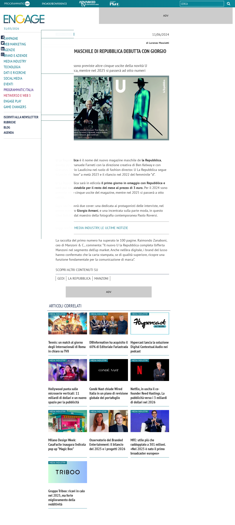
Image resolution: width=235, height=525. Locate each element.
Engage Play (12, 99)
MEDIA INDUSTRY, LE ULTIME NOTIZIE (101, 228)
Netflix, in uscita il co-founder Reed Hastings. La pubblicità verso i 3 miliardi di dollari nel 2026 (149, 395)
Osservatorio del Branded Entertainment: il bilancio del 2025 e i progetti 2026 (107, 444)
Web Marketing (15, 44)
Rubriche (10, 120)
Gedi (60, 278)
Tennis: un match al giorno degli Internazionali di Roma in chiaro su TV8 (67, 346)
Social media (13, 77)
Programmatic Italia (18, 88)
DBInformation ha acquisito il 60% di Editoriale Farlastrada (108, 344)
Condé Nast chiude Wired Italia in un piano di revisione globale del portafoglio (108, 393)
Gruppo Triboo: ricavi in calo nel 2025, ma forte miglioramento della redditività (66, 497)
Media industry (65, 34)
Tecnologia (12, 66)
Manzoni (101, 278)
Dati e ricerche (15, 71)
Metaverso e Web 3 (17, 93)
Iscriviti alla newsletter (21, 115)
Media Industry (15, 60)
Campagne (11, 38)
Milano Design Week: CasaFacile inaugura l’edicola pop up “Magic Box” (67, 444)
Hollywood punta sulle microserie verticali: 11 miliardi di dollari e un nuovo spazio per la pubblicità (67, 395)
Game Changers (15, 104)
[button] (228, 3)
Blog (7, 125)
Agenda (9, 130)
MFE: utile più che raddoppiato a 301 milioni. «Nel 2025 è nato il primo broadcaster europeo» (148, 446)
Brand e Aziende (15, 55)
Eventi (8, 82)
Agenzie (9, 49)
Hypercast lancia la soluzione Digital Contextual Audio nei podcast (150, 346)
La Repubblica (79, 278)
